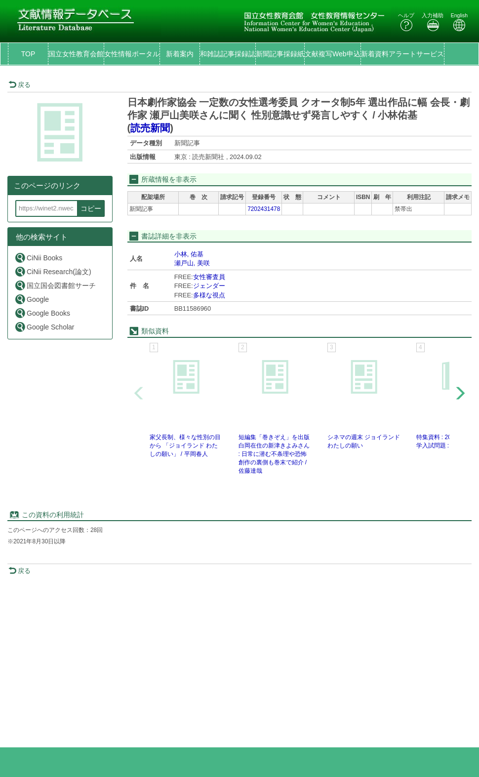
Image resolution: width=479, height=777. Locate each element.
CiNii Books (38, 257)
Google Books (42, 313)
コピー (90, 208)
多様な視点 (209, 295)
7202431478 (263, 208)
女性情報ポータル (132, 54)
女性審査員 (209, 277)
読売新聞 (150, 128)
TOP (28, 54)
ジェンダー (209, 285)
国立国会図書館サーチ (55, 285)
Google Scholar (44, 327)
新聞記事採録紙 (280, 54)
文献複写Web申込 (332, 54)
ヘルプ (406, 22)
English (459, 22)
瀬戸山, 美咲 (192, 263)
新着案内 (180, 54)
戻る (19, 84)
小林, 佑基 (188, 254)
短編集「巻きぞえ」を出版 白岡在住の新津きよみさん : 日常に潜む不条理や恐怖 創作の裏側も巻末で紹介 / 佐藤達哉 (274, 454)
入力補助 (432, 22)
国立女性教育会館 (76, 54)
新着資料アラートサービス (402, 54)
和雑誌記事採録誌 (227, 54)
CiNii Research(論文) (52, 271)
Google (31, 299)
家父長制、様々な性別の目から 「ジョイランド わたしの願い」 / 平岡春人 (185, 445)
